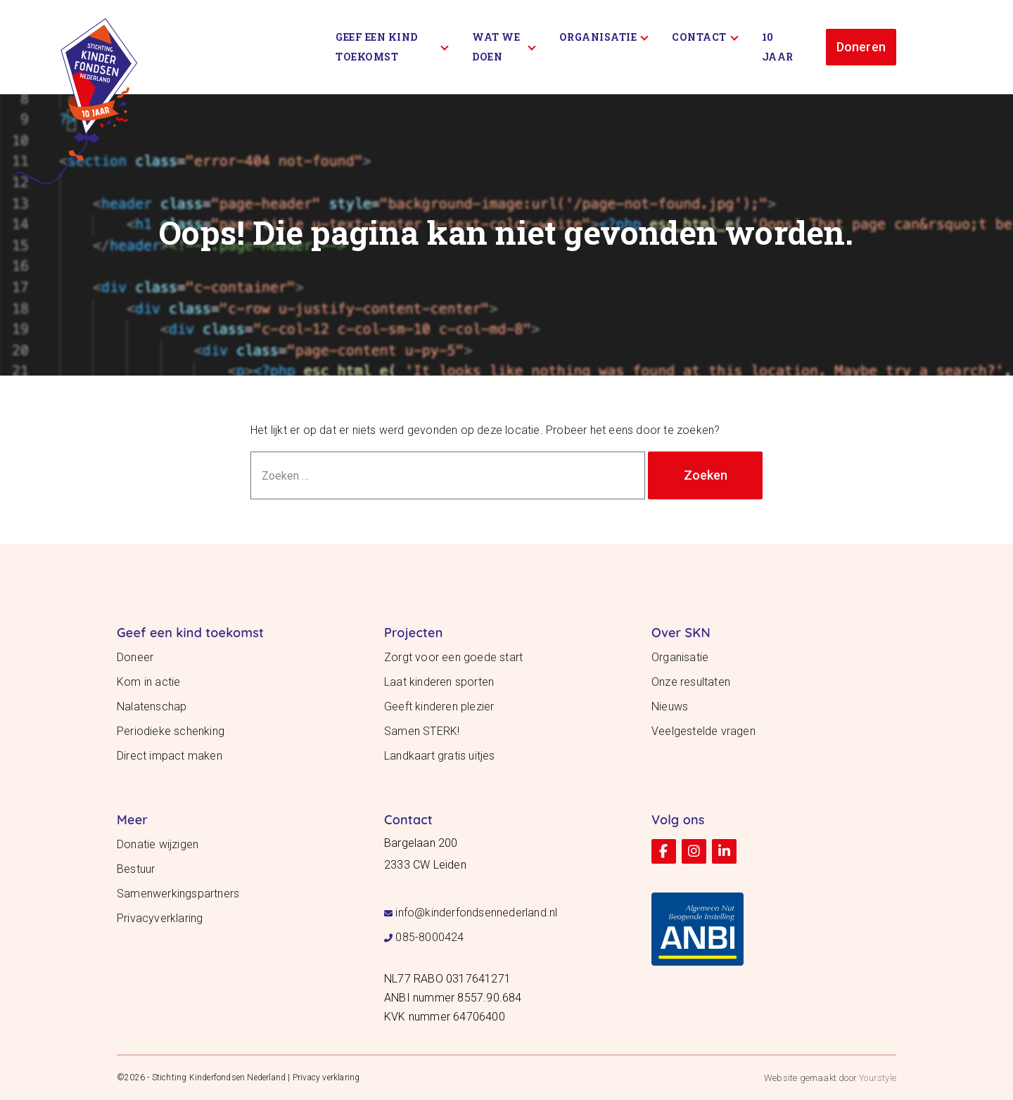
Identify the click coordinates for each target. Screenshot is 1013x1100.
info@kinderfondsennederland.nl (476, 912)
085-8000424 (429, 937)
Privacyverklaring (160, 918)
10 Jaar (778, 46)
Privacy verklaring (326, 1077)
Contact (705, 37)
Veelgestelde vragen (703, 731)
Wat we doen (503, 46)
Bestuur (136, 869)
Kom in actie (148, 682)
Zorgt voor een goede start (453, 657)
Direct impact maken (169, 755)
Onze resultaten (690, 682)
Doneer (135, 657)
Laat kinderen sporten (439, 682)
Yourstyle (876, 1078)
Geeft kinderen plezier (439, 706)
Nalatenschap (151, 706)
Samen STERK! (421, 731)
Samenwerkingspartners (178, 893)
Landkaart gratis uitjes (439, 755)
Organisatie (604, 37)
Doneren (861, 46)
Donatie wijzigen (157, 844)
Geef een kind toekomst (392, 46)
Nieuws (669, 706)
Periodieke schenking (170, 731)
